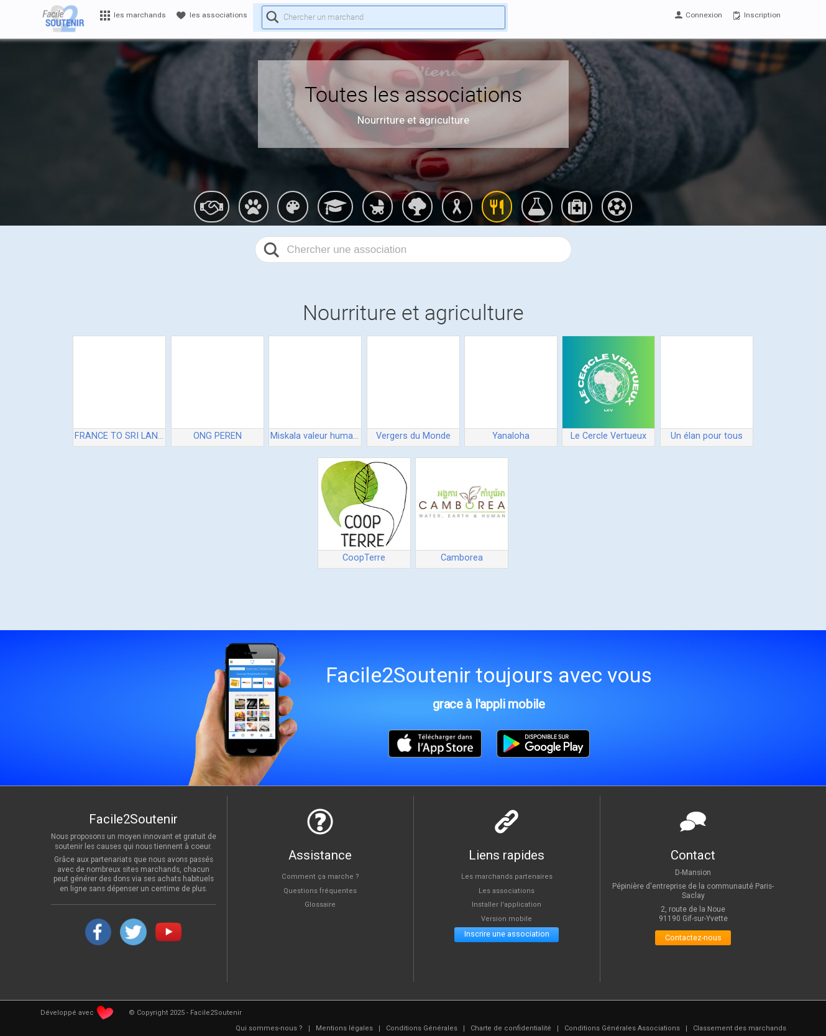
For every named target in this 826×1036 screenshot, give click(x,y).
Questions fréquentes (320, 890)
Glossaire (320, 904)
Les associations (506, 890)
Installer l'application (506, 904)
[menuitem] (269, 1028)
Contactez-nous (693, 940)
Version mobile (507, 918)
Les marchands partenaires (507, 876)
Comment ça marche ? (320, 876)
